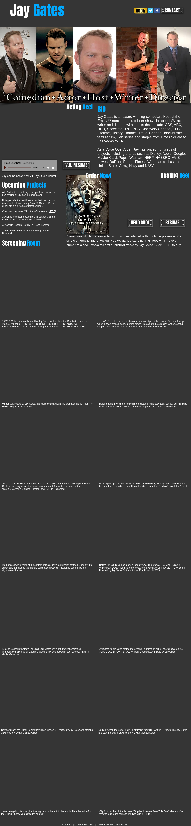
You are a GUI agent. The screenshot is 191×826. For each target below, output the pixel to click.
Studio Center (47, 176)
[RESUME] (172, 223)
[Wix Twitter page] (150, 10)
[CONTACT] (172, 10)
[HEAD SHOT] (140, 223)
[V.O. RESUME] (76, 165)
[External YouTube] (47, 132)
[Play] (5, 167)
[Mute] (48, 168)
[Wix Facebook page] (157, 10)
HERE (48, 203)
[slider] (53, 168)
